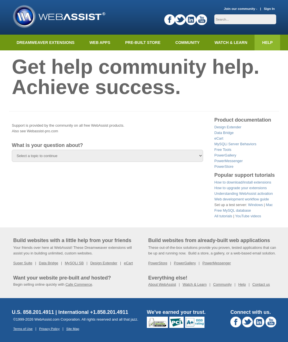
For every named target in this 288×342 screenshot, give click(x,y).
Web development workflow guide (241, 199)
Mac (269, 205)
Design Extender (227, 127)
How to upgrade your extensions (240, 188)
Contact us (261, 284)
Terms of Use (23, 328)
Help (242, 284)
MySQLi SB (74, 263)
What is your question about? (47, 145)
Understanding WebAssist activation (243, 193)
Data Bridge (224, 133)
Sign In (269, 8)
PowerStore (223, 166)
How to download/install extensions (242, 182)
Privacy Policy (49, 328)
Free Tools (222, 149)
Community (188, 42)
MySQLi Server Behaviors (235, 144)
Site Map (72, 328)
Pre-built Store (143, 42)
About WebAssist (162, 284)
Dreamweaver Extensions (46, 42)
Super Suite (22, 263)
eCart (218, 138)
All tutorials (223, 216)
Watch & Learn (231, 42)
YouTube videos (248, 216)
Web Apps (99, 42)
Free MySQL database (232, 210)
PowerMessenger (228, 161)
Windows (255, 205)
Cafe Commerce (79, 284)
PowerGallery (225, 155)
